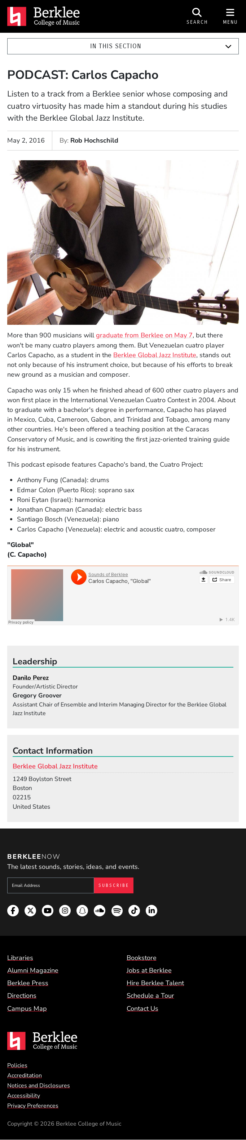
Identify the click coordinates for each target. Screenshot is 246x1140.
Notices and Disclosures (38, 1086)
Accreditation (24, 1076)
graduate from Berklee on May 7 (144, 335)
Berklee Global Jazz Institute (154, 355)
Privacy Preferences (32, 1106)
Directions (21, 995)
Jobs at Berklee (149, 970)
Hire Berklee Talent (155, 983)
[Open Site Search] (197, 16)
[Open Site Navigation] (230, 16)
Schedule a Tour (150, 995)
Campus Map (27, 1008)
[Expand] (228, 46)
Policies (17, 1065)
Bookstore (142, 957)
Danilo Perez (31, 678)
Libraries (20, 957)
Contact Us (142, 1008)
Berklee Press (27, 983)
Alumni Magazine (32, 970)
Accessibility (23, 1096)
